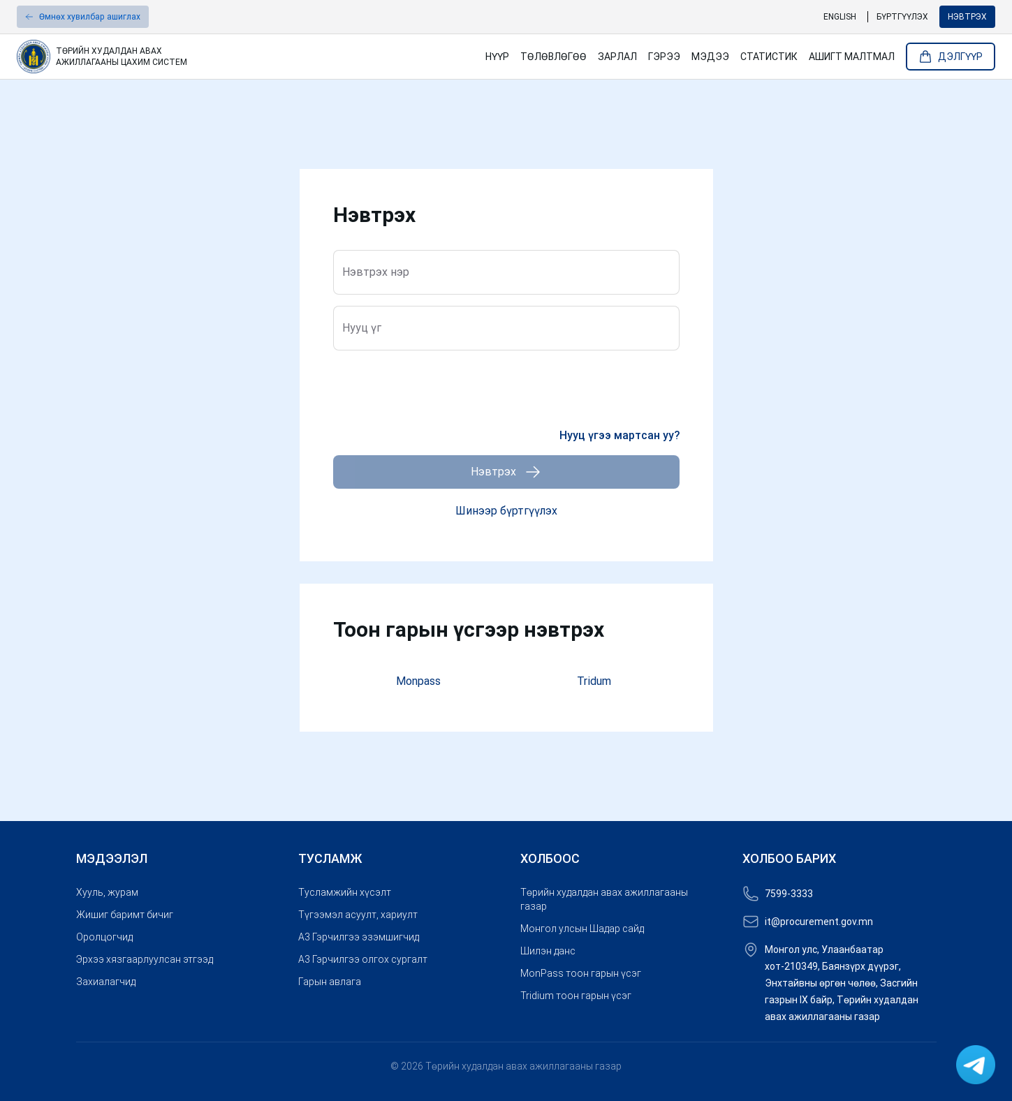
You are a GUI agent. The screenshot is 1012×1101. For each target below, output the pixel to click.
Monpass (418, 681)
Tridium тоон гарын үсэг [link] (575, 995)
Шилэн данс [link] (547, 950)
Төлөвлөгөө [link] (553, 56)
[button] (83, 17)
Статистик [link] (769, 56)
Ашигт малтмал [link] (852, 56)
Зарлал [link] (617, 56)
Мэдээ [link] (710, 56)
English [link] (839, 17)
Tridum (594, 681)
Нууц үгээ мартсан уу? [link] (619, 435)
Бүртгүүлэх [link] (902, 17)
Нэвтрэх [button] (967, 17)
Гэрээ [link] (664, 56)
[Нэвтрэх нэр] (506, 277)
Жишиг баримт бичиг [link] (124, 914)
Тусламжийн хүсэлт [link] (344, 892)
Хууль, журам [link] (107, 892)
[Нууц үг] (506, 333)
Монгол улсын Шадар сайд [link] (582, 928)
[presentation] (439, 389)
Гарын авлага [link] (329, 981)
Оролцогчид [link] (104, 937)
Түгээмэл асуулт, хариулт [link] (358, 914)
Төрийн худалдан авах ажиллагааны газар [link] (604, 899)
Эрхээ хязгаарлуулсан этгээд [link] (144, 959)
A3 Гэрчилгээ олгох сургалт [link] (362, 959)
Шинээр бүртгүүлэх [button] (506, 510)
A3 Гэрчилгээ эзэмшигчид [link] (358, 937)
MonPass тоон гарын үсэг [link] (580, 973)
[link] (245, 56)
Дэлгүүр (950, 57)
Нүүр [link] (497, 56)
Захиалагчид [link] (105, 981)
